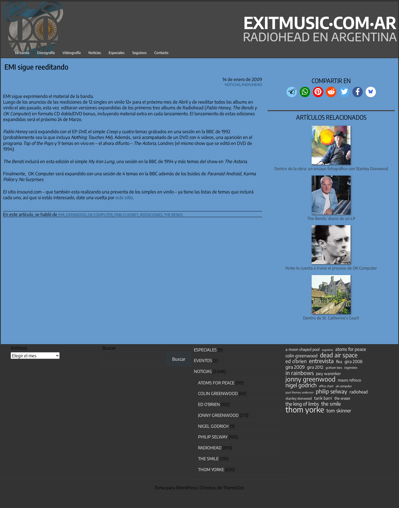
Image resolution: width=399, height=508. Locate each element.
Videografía (71, 52)
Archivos (19, 348)
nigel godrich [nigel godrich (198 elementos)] (301, 385)
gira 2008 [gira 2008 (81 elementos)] (353, 361)
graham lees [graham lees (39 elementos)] (334, 368)
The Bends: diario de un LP (331, 218)
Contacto (161, 52)
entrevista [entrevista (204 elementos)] (321, 361)
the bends (173, 214)
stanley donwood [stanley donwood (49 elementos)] (298, 398)
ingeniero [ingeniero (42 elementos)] (350, 367)
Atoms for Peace (216, 382)
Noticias (94, 52)
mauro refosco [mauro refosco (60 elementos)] (349, 380)
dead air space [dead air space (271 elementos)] (339, 355)
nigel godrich (213, 426)
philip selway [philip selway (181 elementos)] (331, 391)
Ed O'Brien (209, 404)
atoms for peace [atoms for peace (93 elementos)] (350, 349)
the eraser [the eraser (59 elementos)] (342, 398)
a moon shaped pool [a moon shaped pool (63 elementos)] (302, 349)
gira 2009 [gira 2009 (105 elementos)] (295, 367)
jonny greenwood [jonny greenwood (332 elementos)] (310, 379)
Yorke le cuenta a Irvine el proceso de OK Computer (331, 267)
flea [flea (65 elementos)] (339, 361)
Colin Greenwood (218, 393)
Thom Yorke (211, 469)
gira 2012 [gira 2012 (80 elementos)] (315, 367)
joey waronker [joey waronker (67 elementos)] (328, 373)
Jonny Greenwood (218, 415)
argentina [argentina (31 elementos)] (327, 349)
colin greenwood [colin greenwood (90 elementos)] (301, 355)
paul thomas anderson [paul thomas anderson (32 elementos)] (299, 392)
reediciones (151, 214)
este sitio (124, 197)
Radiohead (252, 84)
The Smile (208, 458)
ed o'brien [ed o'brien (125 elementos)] (296, 361)
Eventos (203, 360)
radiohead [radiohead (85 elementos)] (358, 392)
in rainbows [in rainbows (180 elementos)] (299, 373)
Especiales (116, 52)
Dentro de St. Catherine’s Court (331, 317)
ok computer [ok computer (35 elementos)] (344, 386)
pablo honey (126, 214)
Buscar (109, 348)
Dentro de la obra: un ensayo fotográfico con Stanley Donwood (331, 168)
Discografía (46, 52)
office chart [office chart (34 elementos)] (326, 386)
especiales (205, 349)
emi (61, 214)
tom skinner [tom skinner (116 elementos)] (338, 410)
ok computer (100, 214)
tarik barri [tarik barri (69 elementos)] (323, 398)
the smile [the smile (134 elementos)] (331, 403)
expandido (76, 214)
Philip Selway (213, 436)
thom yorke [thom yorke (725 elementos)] (304, 409)
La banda (22, 52)
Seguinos (139, 52)
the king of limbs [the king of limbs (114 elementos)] (302, 403)
